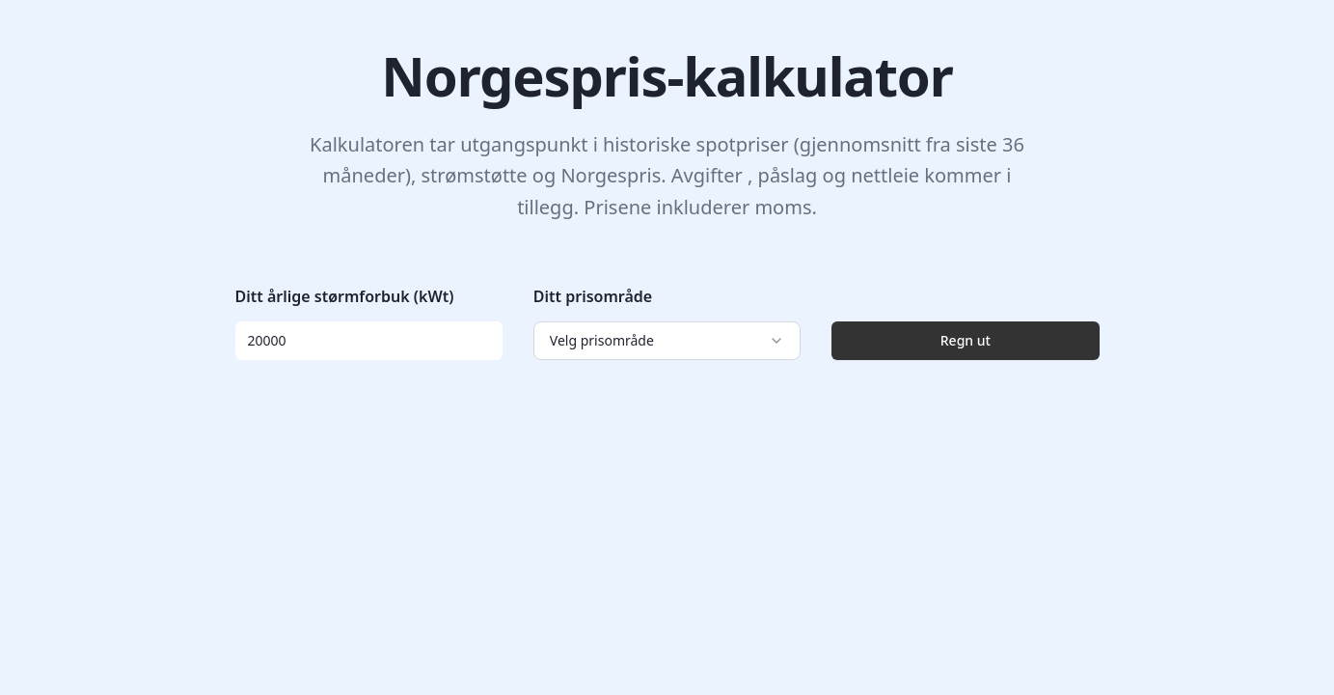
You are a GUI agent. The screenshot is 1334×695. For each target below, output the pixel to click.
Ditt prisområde (592, 296)
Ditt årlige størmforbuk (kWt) (344, 296)
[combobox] (667, 340)
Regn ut (965, 340)
